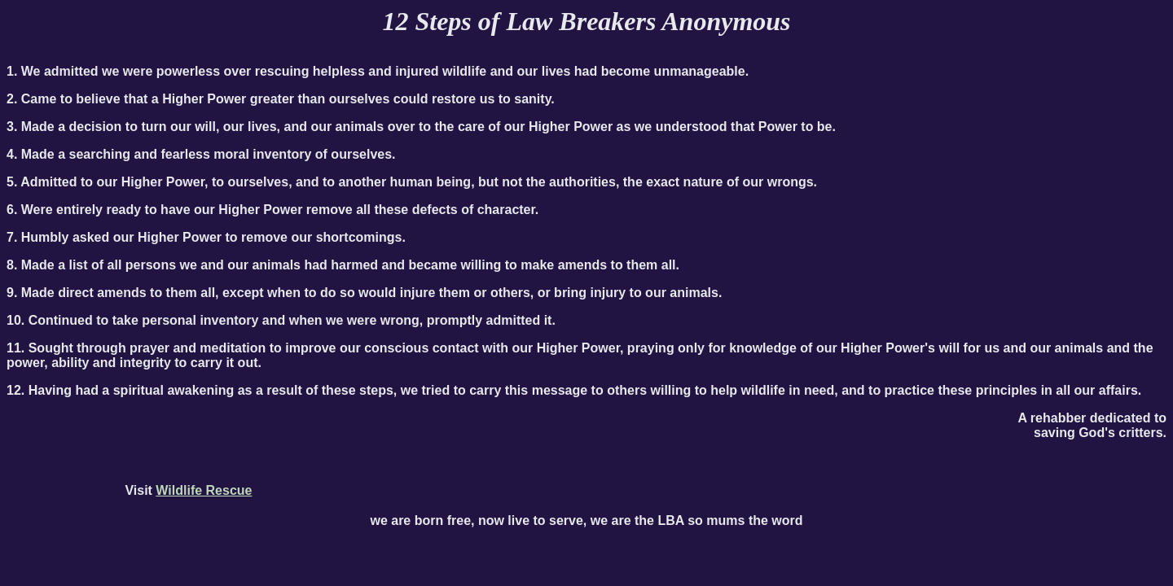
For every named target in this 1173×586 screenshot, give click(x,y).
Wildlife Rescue (204, 490)
